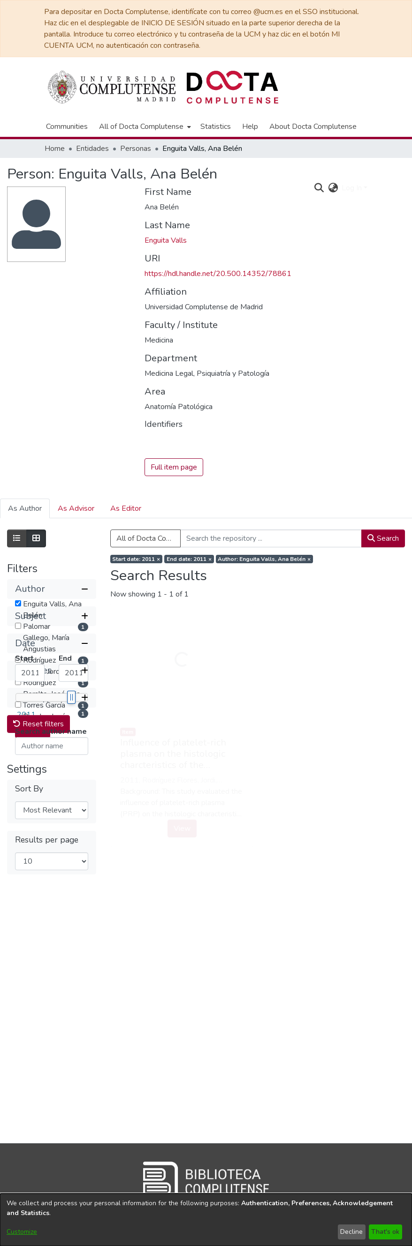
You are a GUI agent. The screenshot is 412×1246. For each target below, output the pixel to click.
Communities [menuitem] (67, 126)
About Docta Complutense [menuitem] (313, 126)
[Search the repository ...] (271, 538)
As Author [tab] (25, 508)
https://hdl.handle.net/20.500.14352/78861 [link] (218, 274)
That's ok (385, 1231)
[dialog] (206, 1220)
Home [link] (55, 148)
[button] (51, 589)
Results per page (46, 1093)
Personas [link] (135, 148)
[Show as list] (17, 538)
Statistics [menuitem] (215, 126)
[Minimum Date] (30, 833)
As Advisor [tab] (76, 508)
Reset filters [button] (38, 977)
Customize (22, 1231)
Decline (351, 1231)
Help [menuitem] (250, 126)
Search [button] (383, 538)
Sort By (29, 1042)
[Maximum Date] (73, 833)
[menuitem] (144, 126)
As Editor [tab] (125, 508)
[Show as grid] (36, 538)
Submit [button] (32, 889)
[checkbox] (18, 603)
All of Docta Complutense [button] (141, 126)
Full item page (174, 467)
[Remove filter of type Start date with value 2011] (136, 559)
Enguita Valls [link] (166, 240)
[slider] (71, 857)
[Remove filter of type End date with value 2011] (189, 559)
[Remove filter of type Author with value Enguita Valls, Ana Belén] (264, 559)
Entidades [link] (92, 148)
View (182, 828)
